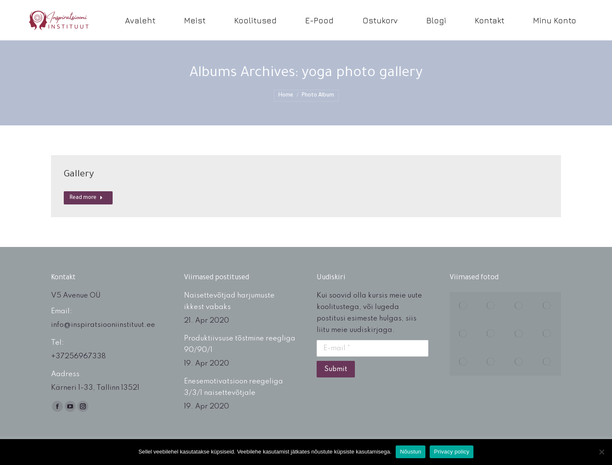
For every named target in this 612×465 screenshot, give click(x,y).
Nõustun (410, 451)
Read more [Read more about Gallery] (86, 198)
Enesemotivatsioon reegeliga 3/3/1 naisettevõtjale (233, 387)
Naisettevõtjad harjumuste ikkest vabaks (229, 301)
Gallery (79, 175)
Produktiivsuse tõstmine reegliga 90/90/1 (239, 344)
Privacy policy (451, 451)
